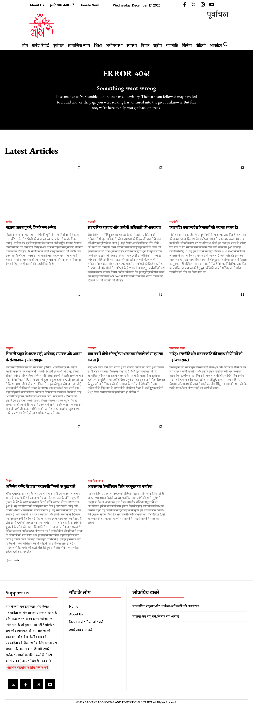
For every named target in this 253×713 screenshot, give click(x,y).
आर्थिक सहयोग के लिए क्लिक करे (27, 674)
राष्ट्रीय (9, 228)
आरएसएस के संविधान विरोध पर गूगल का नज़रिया (120, 493)
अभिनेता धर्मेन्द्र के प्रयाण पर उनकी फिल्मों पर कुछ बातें (40, 493)
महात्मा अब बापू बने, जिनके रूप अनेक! (31, 233)
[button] (227, 44)
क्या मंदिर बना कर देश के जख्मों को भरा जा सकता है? (203, 233)
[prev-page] (9, 567)
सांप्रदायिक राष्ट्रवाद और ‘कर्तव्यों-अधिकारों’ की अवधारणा (124, 233)
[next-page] (16, 567)
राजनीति (92, 228)
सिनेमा (9, 487)
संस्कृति (10, 354)
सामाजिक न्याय (178, 354)
